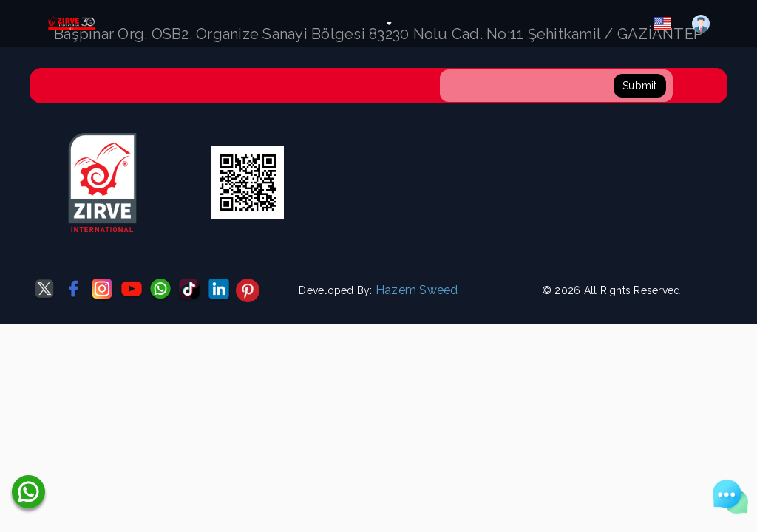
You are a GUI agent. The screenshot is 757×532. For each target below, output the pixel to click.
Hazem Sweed (417, 290)
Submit (639, 86)
